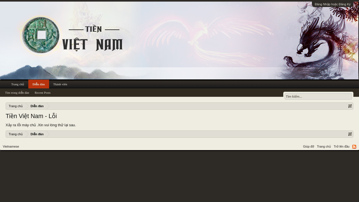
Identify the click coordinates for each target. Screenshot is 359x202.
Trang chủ (17, 84)
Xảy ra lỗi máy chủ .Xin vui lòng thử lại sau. (41, 125)
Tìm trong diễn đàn (17, 92)
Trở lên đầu (341, 146)
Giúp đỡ (308, 146)
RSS (354, 147)
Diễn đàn (39, 84)
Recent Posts (43, 92)
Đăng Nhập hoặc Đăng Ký (333, 4)
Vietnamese (11, 146)
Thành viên (60, 84)
